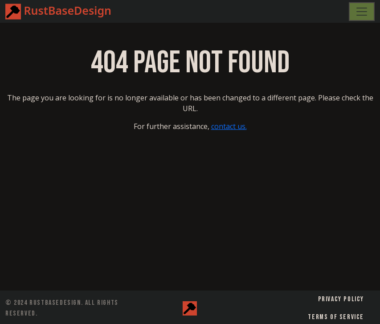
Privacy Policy (341, 299)
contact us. (229, 126)
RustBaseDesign (58, 12)
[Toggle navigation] (362, 11)
